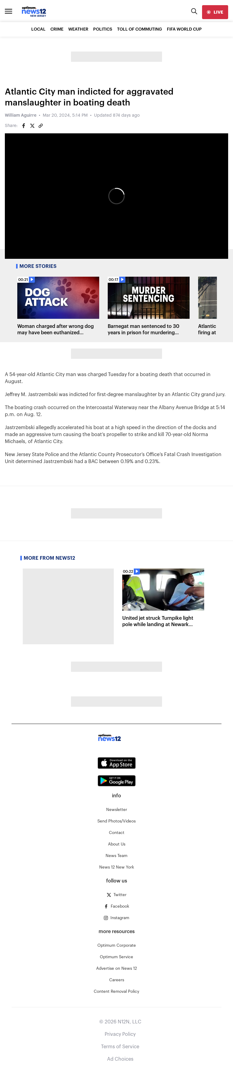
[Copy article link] (40, 125)
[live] (215, 12)
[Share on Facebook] (23, 125)
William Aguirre (20, 115)
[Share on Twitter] (32, 125)
